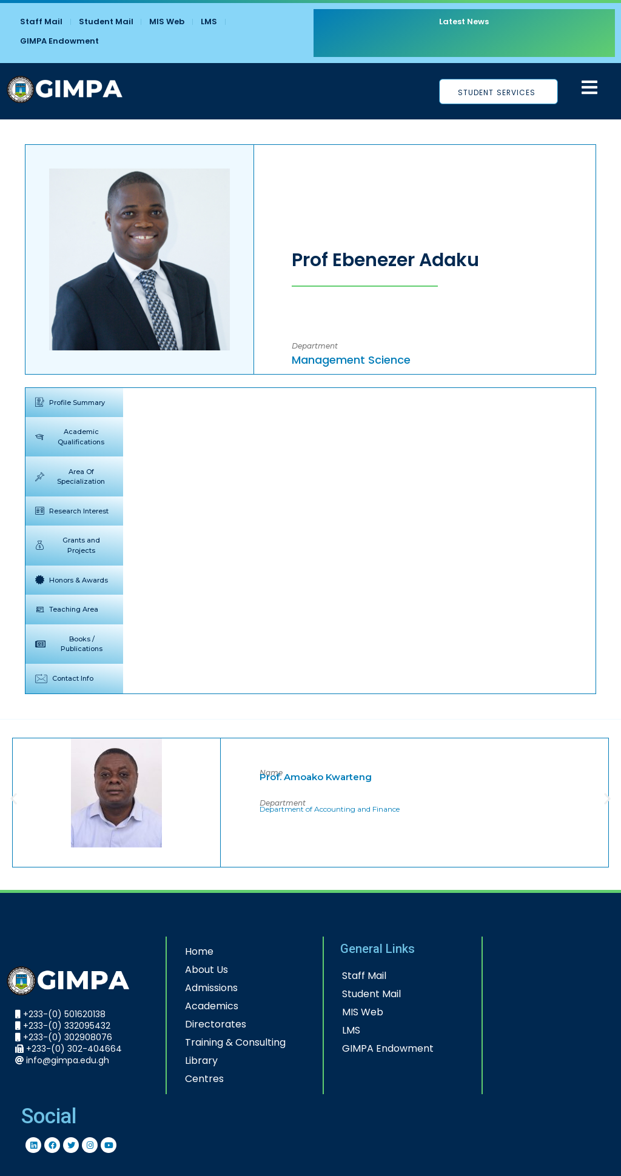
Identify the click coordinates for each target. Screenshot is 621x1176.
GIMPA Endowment (59, 41)
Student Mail (106, 21)
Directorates (205, 1024)
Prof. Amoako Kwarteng (316, 776)
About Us (196, 970)
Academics (201, 1006)
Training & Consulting (225, 1042)
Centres (194, 1079)
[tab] (74, 402)
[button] (13, 798)
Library (191, 1060)
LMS (209, 21)
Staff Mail (41, 21)
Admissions (201, 988)
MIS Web (167, 21)
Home (189, 951)
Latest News (463, 21)
